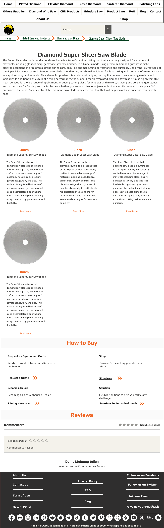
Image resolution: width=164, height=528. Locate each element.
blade (86, 64)
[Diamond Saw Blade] (68, 38)
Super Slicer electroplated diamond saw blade (35, 60)
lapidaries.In (10, 78)
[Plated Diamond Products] (36, 38)
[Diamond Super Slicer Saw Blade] (107, 38)
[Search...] (80, 29)
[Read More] (26, 211)
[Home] (8, 38)
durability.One (126, 67)
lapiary (38, 64)
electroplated (11, 67)
